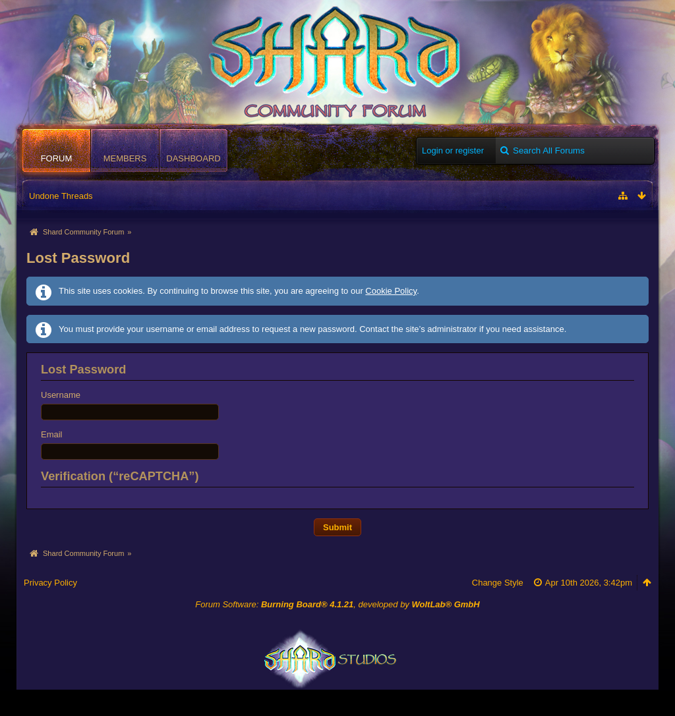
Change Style (497, 583)
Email (52, 434)
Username (60, 395)
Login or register (453, 150)
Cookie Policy (391, 291)
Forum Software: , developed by (337, 604)
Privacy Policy (50, 583)
